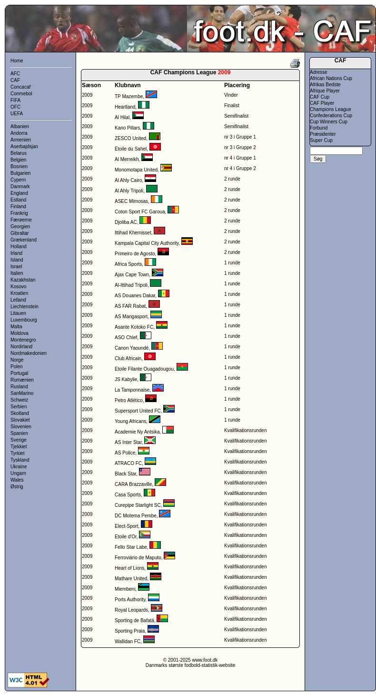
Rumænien (22, 380)
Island (16, 259)
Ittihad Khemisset (133, 232)
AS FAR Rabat (130, 306)
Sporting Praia (130, 631)
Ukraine (18, 466)
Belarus (18, 153)
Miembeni (125, 589)
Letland (18, 300)
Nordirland (21, 346)
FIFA (15, 100)
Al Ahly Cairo (128, 180)
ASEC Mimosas (131, 201)
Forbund (318, 128)
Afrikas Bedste (325, 84)
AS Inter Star (128, 442)
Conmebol (21, 93)
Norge (16, 360)
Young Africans (130, 421)
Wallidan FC (127, 641)
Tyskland (19, 460)
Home (16, 60)
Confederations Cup (331, 115)
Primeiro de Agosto (135, 253)
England (19, 193)
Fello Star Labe (131, 547)
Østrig (16, 486)
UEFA (16, 113)
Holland (18, 246)
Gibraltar (19, 233)
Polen (16, 366)
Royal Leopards (131, 610)
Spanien (19, 433)
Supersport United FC (138, 411)
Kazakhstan (22, 279)
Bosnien (19, 166)
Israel (16, 266)
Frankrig (19, 213)
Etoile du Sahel (131, 148)
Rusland (19, 386)
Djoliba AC (126, 222)
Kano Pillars (127, 128)
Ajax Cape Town (132, 274)
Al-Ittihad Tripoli (131, 285)
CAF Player (322, 103)
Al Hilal (122, 117)
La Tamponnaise (132, 390)
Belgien (18, 159)
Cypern (18, 179)
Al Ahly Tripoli (129, 190)
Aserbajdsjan (24, 146)
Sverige (18, 440)
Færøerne (20, 219)
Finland (18, 206)
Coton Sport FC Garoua (140, 211)
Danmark (20, 186)
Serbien (18, 406)
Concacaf (20, 87)
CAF (15, 80)
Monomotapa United (136, 169)
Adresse (318, 72)
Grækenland (23, 239)
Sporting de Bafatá (134, 620)
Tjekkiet (18, 446)
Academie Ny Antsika (137, 431)
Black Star (125, 473)
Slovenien (20, 426)
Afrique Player (325, 90)
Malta (16, 326)
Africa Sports (128, 264)
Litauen (18, 313)
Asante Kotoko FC (134, 327)
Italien (16, 273)
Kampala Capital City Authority (146, 243)
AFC (15, 73)
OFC (15, 107)
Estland (18, 199)
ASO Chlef (126, 337)
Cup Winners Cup (328, 121)
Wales (16, 480)
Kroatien (19, 293)
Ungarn (18, 473)
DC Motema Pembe (136, 515)
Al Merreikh (127, 159)
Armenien (20, 139)
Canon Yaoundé (131, 348)
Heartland (125, 107)
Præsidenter (323, 134)
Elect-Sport (126, 526)
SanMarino (21, 393)
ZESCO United (130, 138)
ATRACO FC (128, 463)
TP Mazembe (129, 96)
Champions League (330, 109)
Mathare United (131, 578)
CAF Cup (319, 97)
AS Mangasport (131, 316)
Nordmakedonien (28, 353)
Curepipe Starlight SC (138, 505)
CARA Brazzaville (133, 484)
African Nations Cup (331, 78)
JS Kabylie (126, 379)
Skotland (19, 413)
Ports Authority (130, 599)
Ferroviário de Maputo (138, 557)
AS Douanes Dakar (135, 295)
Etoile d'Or (126, 536)
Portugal (19, 373)
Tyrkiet (17, 453)
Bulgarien (20, 173)
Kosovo (18, 286)
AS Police (125, 452)
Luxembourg (23, 320)
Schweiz (19, 400)
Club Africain (128, 358)
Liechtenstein (24, 306)
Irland (16, 253)
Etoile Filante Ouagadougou (144, 369)
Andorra (19, 133)
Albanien (19, 126)
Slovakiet (20, 420)
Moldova (19, 333)
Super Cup (321, 140)
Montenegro (23, 340)
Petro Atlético (129, 400)
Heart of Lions (129, 568)
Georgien (20, 226)
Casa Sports (128, 494)
